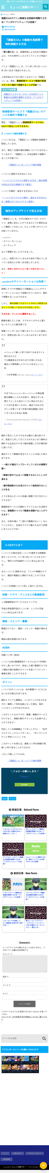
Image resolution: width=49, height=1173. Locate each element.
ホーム (5, 1156)
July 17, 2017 (36, 374)
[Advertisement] (24, 1113)
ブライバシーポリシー (34, 1156)
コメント (7, 954)
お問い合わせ (18, 1156)
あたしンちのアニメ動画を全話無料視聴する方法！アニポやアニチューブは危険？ (36, 831)
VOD (4, 798)
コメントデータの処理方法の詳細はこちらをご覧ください (24, 1021)
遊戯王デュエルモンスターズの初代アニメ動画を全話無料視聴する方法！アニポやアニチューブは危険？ (24, 97)
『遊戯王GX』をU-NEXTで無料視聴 (24, 164)
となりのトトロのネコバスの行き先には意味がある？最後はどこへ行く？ (12, 831)
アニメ (12, 798)
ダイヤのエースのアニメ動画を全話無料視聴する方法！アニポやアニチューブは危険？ (13, 860)
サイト (5, 997)
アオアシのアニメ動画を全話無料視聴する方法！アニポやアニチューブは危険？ (12, 895)
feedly (24, 785)
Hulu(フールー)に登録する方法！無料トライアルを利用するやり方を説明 (35, 859)
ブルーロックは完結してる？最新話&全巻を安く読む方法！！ (13, 923)
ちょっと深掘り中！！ (24, 7)
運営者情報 (6, 1162)
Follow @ (24, 776)
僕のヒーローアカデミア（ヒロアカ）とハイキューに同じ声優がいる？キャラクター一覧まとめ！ (35, 924)
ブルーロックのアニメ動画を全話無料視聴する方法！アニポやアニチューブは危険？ (35, 896)
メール (6, 988)
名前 (6, 980)
